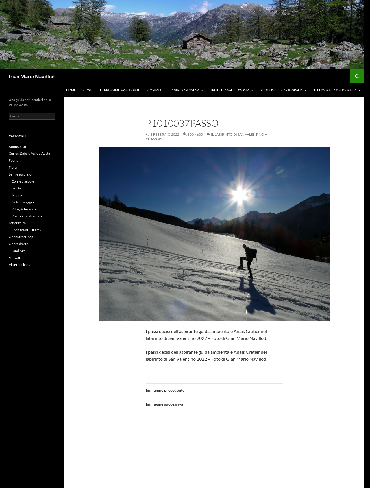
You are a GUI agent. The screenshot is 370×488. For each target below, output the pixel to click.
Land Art (18, 250)
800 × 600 (195, 134)
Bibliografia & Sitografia (335, 90)
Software (15, 257)
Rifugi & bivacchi (24, 209)
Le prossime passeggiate (120, 90)
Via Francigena (20, 264)
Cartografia (292, 90)
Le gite (16, 188)
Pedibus (267, 90)
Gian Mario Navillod (32, 76)
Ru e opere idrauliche (28, 216)
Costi (87, 90)
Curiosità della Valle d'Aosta (29, 153)
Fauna (13, 160)
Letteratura (17, 223)
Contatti (154, 90)
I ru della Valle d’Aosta (230, 90)
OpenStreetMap (21, 237)
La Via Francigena (184, 90)
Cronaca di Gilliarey (26, 230)
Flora (13, 167)
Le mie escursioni (21, 174)
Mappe (17, 195)
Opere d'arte (18, 244)
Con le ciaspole (23, 181)
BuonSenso (17, 146)
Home (71, 90)
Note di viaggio (23, 202)
